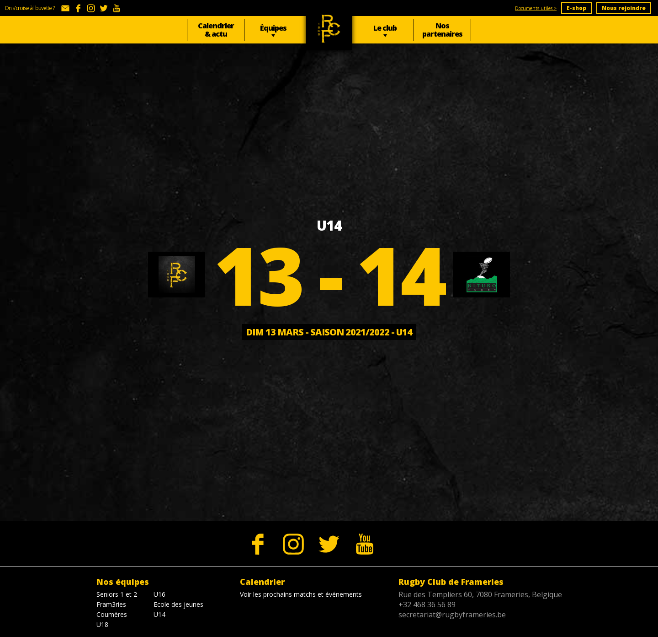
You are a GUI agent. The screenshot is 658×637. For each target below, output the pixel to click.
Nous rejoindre (624, 8)
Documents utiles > (536, 8)
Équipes (273, 28)
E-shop (576, 8)
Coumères (111, 614)
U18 (102, 624)
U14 (159, 614)
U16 (159, 594)
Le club (385, 28)
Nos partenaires (442, 30)
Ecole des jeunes (178, 604)
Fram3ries (111, 604)
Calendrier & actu (216, 30)
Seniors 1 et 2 (116, 594)
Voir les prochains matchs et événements (301, 594)
